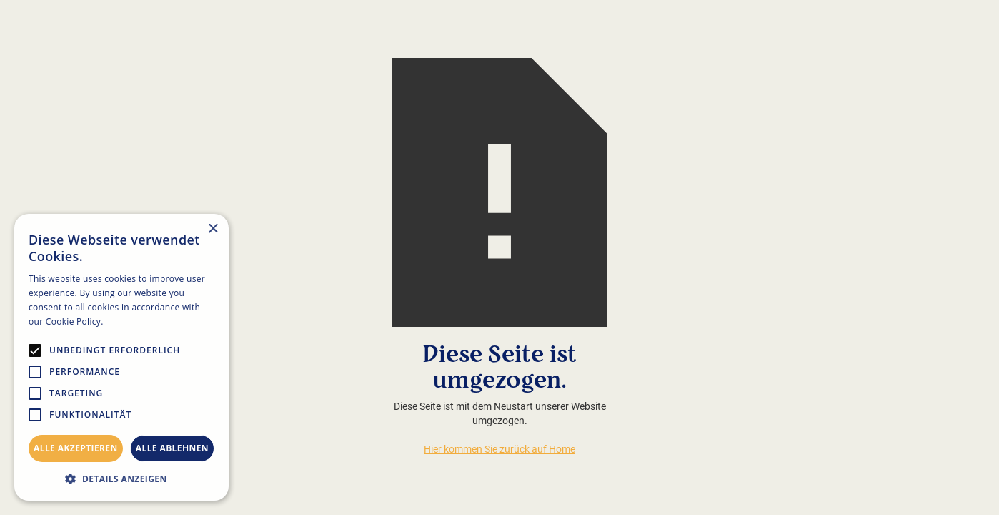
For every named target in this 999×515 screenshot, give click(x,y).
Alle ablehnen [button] (172, 448)
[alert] (121, 357)
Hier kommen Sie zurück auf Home (499, 449)
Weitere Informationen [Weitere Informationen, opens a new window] (154, 321)
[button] (121, 478)
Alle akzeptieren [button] (76, 448)
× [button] (212, 229)
